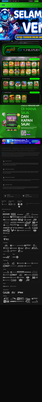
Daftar (36, 1)
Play (8, 52)
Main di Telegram (5, 1)
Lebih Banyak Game (34, 78)
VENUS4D (3, 152)
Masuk (31, 1)
